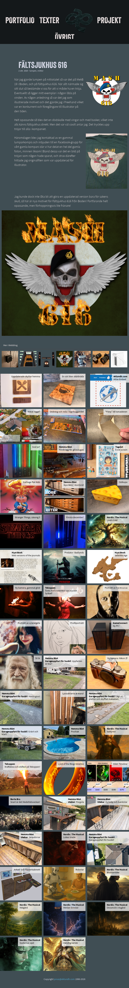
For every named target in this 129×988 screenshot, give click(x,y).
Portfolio (19, 20)
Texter (49, 20)
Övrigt (64, 37)
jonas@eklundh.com (64, 979)
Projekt (109, 20)
